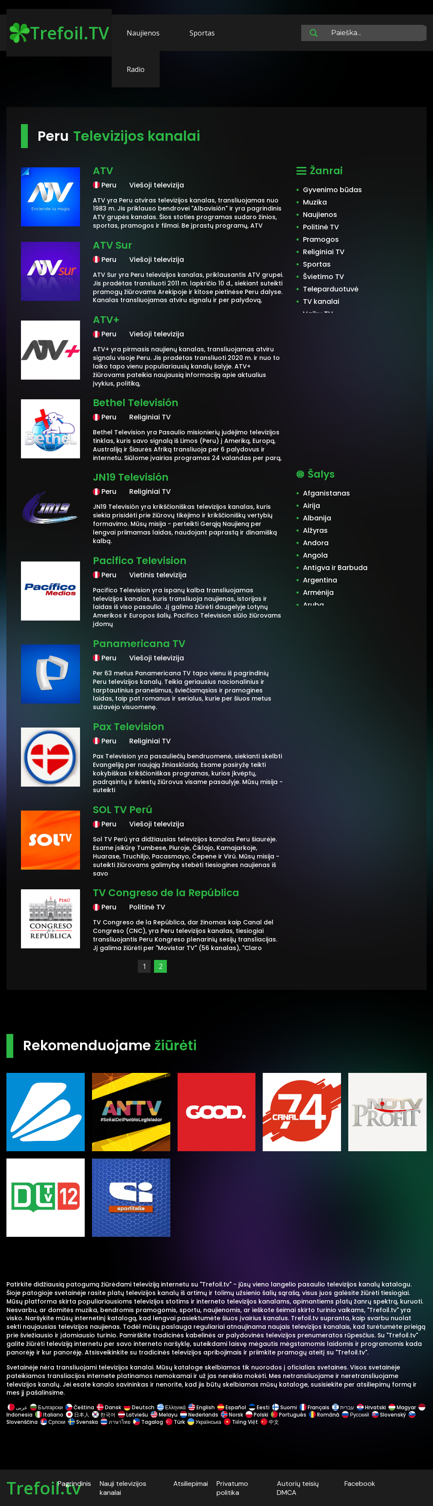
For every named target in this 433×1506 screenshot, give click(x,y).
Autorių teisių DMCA (298, 1488)
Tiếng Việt (240, 1422)
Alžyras (315, 530)
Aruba (313, 605)
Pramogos (321, 239)
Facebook (359, 1483)
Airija (311, 506)
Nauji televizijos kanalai (123, 1488)
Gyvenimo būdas (332, 190)
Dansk (108, 1407)
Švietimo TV (323, 277)
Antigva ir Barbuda (335, 568)
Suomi (284, 1407)
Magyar (402, 1407)
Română (324, 1414)
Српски (53, 1422)
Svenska (83, 1422)
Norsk (231, 1414)
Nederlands (199, 1414)
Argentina (320, 580)
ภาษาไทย (115, 1422)
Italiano (49, 1414)
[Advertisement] (216, 80)
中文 (269, 1422)
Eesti (259, 1407)
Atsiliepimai (190, 1483)
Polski (257, 1414)
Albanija (317, 518)
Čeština (79, 1407)
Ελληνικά (171, 1407)
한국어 (104, 1414)
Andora (316, 543)
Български (46, 1407)
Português (289, 1414)
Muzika (315, 202)
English (201, 1407)
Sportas (202, 33)
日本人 (78, 1414)
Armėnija (318, 592)
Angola (315, 555)
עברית (343, 1407)
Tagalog (148, 1422)
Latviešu (133, 1414)
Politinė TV (321, 227)
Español (231, 1407)
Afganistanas (326, 493)
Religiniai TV (323, 252)
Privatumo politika (232, 1488)
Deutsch (139, 1407)
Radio (136, 69)
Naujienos (143, 33)
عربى (17, 1407)
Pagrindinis (74, 1483)
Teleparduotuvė (331, 289)
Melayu (164, 1414)
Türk (175, 1422)
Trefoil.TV (59, 33)
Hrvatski (371, 1407)
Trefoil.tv (43, 1488)
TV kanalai (321, 301)
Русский (356, 1414)
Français (314, 1407)
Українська (204, 1422)
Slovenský (389, 1414)
